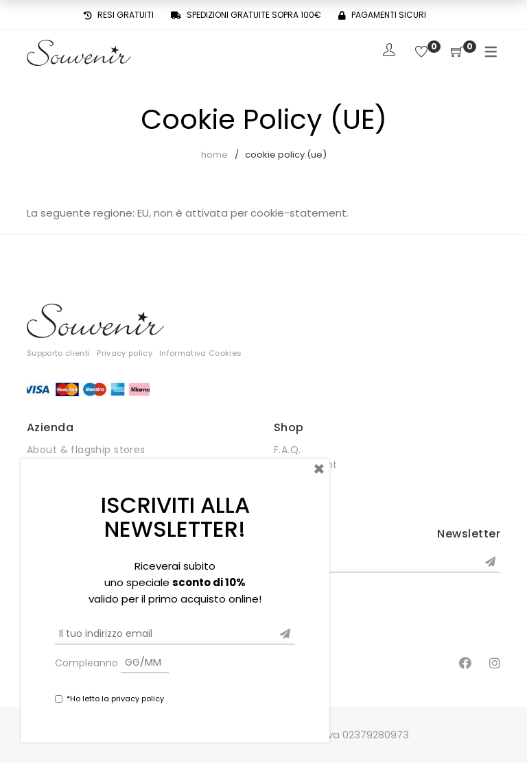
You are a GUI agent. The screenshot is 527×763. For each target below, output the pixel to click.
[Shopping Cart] (457, 52)
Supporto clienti (58, 353)
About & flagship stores (86, 450)
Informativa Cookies (200, 353)
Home (214, 154)
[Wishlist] (421, 52)
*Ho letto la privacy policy (115, 698)
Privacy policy (124, 353)
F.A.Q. (287, 450)
